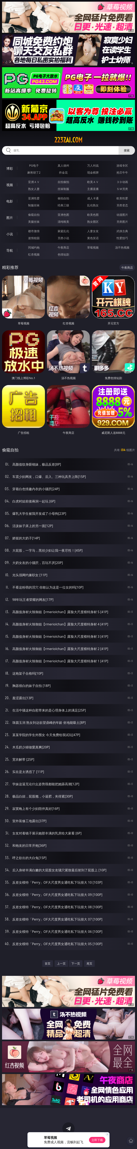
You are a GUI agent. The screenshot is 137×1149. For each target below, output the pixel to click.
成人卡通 (93, 198)
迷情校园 (34, 238)
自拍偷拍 (63, 182)
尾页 (89, 963)
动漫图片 (122, 215)
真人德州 (63, 165)
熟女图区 (93, 222)
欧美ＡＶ (93, 182)
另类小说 (63, 238)
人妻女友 (93, 231)
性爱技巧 (122, 238)
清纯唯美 (63, 222)
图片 (9, 217)
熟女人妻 (34, 189)
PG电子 (34, 165)
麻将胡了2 (33, 172)
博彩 (9, 168)
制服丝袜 (34, 205)
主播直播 (93, 189)
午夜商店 (63, 247)
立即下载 (97, 1140)
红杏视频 (34, 254)
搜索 (127, 150)
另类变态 (122, 205)
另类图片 (122, 222)
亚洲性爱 (34, 198)
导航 (9, 250)
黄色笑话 (93, 238)
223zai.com (68, 140)
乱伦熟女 (93, 205)
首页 (47, 963)
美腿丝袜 (34, 222)
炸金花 (63, 172)
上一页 (61, 963)
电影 (9, 201)
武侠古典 (122, 231)
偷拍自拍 (63, 198)
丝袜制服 (63, 189)
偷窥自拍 (34, 215)
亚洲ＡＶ (34, 182)
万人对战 (93, 165)
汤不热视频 (122, 247)
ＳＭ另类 (122, 189)
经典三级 (63, 205)
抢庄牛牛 (122, 172)
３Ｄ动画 (122, 182)
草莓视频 (93, 247)
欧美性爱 (122, 198)
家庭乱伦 (63, 231)
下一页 (75, 963)
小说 (9, 234)
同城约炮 (34, 247)
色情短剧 (63, 254)
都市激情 (34, 231)
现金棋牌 (93, 172)
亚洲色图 (63, 215)
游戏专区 (122, 165)
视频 (9, 185)
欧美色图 (93, 215)
